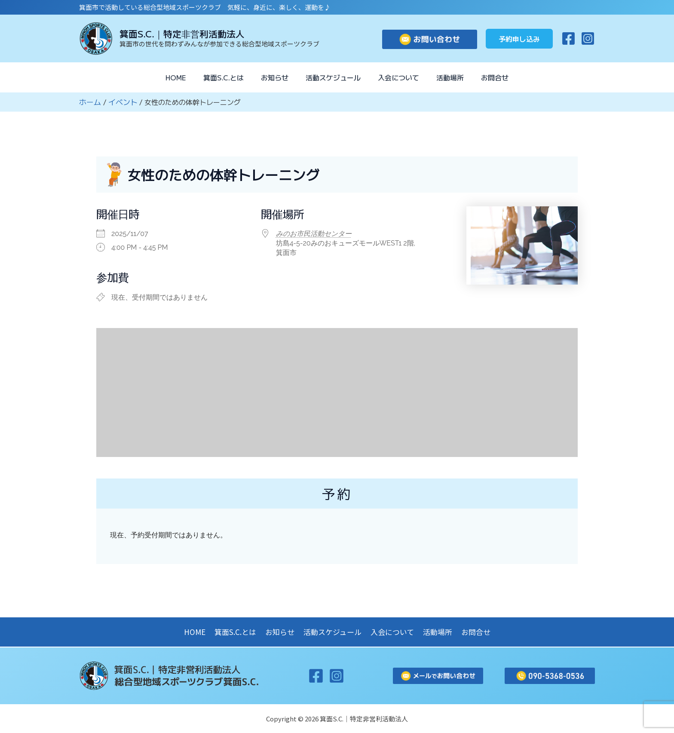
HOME (165, 77)
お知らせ (271, 77)
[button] (519, 39)
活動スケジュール (333, 77)
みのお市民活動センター (314, 233)
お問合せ (505, 77)
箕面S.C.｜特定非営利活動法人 (182, 33)
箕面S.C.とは (216, 77)
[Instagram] (588, 38)
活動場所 (457, 77)
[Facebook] (568, 38)
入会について (402, 77)
